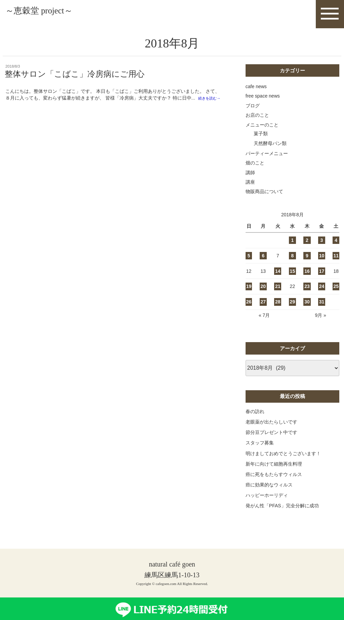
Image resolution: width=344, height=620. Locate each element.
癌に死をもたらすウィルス (274, 481)
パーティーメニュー (267, 159)
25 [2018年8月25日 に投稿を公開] (336, 293)
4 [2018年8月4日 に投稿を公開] (336, 247)
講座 (250, 188)
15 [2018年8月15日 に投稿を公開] (292, 277)
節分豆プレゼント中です (271, 439)
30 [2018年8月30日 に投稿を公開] (307, 308)
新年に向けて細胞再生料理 (274, 470)
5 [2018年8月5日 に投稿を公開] (249, 262)
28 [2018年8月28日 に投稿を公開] (278, 308)
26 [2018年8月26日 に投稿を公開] (249, 308)
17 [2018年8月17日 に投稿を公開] (322, 277)
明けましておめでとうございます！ (283, 460)
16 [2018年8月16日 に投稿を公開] (307, 277)
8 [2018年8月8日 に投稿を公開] (292, 262)
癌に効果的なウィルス (269, 491)
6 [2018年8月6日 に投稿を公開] (263, 262)
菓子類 (261, 140)
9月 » (320, 322)
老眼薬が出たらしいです (271, 428)
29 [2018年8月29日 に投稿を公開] (292, 308)
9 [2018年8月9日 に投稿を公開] (307, 262)
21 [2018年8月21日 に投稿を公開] (278, 293)
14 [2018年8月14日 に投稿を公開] (278, 277)
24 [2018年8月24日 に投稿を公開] (322, 293)
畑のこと (255, 169)
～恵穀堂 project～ (59, 14)
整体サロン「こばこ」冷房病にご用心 (74, 80)
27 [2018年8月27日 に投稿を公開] (263, 308)
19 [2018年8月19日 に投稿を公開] (249, 293)
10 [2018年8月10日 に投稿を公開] (322, 262)
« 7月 (264, 322)
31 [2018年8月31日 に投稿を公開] (322, 308)
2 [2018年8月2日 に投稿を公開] (307, 247)
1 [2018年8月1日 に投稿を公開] (292, 247)
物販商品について (264, 198)
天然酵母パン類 (270, 149)
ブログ (253, 112)
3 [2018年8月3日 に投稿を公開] (321, 247)
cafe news (256, 93)
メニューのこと (262, 131)
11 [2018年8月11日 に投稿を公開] (336, 262)
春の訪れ (255, 418)
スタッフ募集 (260, 449)
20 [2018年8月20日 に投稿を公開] (263, 293)
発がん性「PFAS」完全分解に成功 (282, 512)
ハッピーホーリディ (267, 502)
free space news (263, 102)
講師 (250, 179)
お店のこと (257, 121)
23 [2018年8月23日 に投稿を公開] (307, 293)
